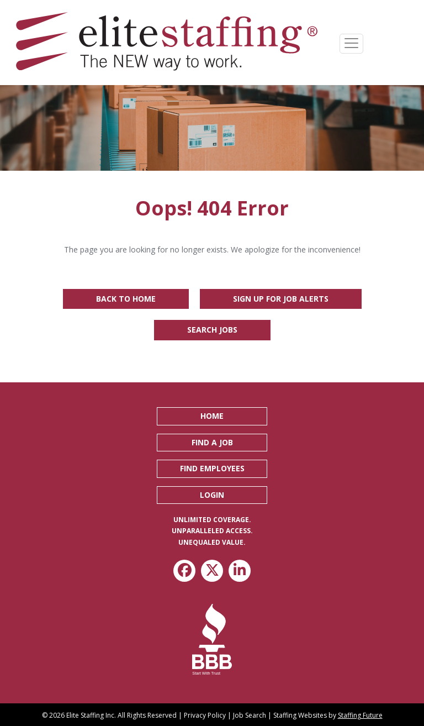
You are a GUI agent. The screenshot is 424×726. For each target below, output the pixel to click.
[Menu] (351, 44)
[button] (212, 416)
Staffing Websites (300, 715)
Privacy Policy (205, 715)
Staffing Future (360, 715)
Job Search (249, 715)
